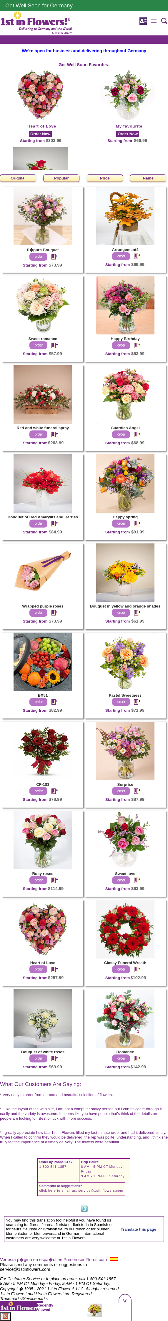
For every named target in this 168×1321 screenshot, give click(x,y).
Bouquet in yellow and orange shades (125, 606)
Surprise (125, 784)
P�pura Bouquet (43, 250)
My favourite (129, 126)
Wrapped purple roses (42, 606)
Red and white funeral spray (43, 428)
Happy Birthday (125, 339)
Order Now (40, 134)
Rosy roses (42, 873)
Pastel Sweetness (125, 695)
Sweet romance (43, 339)
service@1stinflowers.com (100, 1190)
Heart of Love (41, 126)
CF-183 (42, 784)
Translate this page (138, 1229)
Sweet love (125, 873)
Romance (125, 1052)
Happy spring (125, 517)
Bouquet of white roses (42, 1052)
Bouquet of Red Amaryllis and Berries (43, 517)
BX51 (43, 695)
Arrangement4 (125, 249)
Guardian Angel (125, 428)
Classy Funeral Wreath (125, 963)
